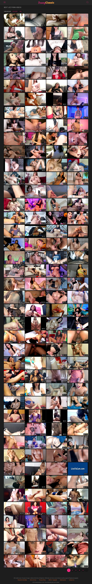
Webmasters (63, 580)
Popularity (15, 11)
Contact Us (71, 580)
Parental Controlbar (22, 580)
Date (21, 11)
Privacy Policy (42, 580)
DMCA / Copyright (53, 580)
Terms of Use (33, 580)
